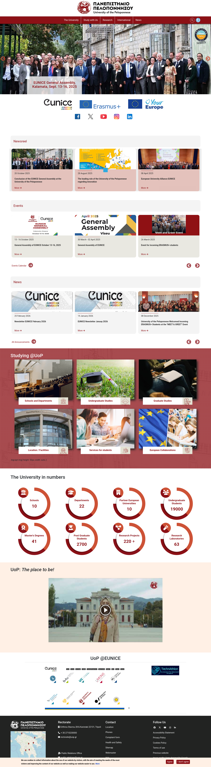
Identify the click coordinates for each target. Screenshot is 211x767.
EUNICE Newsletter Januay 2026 (93, 321)
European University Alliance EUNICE (158, 179)
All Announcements (24, 342)
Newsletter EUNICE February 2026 (30, 321)
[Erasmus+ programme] (101, 104)
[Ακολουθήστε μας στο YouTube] (105, 116)
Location (109, 727)
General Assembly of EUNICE (91, 245)
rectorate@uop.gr (69, 737)
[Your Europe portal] (147, 104)
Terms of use (159, 748)
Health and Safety (114, 742)
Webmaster (111, 753)
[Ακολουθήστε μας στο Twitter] (92, 116)
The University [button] (71, 20)
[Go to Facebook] (155, 727)
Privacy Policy (159, 737)
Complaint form (113, 737)
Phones (109, 732)
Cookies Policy (159, 743)
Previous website (161, 753)
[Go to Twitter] (160, 727)
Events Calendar (22, 266)
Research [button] (107, 20)
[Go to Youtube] (165, 727)
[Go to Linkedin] (175, 727)
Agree (169, 762)
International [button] (124, 20)
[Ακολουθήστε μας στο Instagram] (118, 116)
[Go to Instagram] (170, 727)
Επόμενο (197, 266)
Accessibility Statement (163, 732)
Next (208, 59)
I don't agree (183, 762)
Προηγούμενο (3, 59)
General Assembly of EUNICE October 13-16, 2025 (38, 245)
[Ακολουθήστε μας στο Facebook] (79, 116)
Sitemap (109, 747)
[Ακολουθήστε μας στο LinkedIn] (131, 116)
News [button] (138, 20)
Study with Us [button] (91, 20)
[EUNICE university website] (60, 104)
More (18, 188)
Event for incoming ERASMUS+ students (159, 245)
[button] (55, 85)
